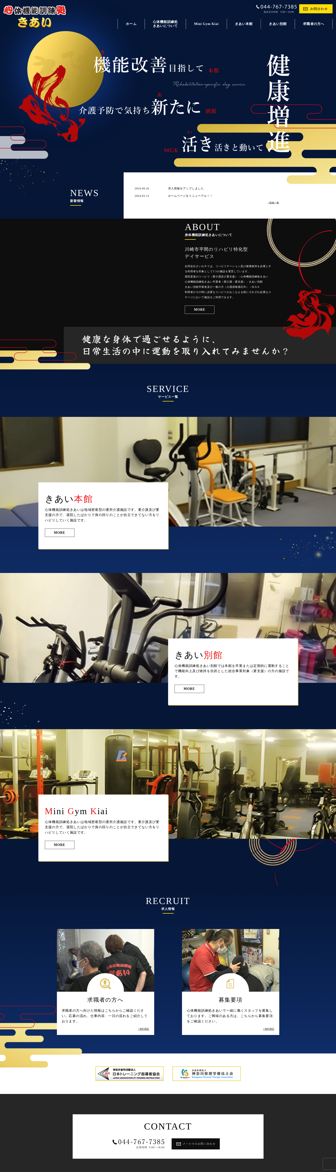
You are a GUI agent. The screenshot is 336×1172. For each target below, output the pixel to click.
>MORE (143, 1029)
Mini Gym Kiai (206, 24)
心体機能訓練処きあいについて (165, 24)
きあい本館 (244, 24)
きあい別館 (278, 24)
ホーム (131, 24)
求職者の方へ (313, 24)
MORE (199, 309)
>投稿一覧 (273, 202)
